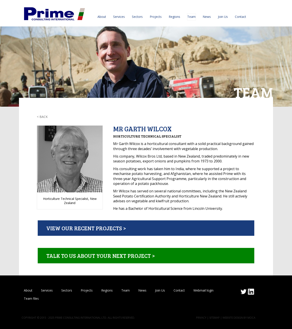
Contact (240, 17)
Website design (233, 318)
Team (191, 17)
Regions (174, 17)
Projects (156, 17)
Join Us (223, 17)
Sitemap (214, 318)
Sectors (137, 17)
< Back (42, 117)
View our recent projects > (86, 228)
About (101, 17)
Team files (31, 298)
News (207, 17)
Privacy (201, 318)
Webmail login (203, 290)
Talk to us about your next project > (100, 255)
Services (119, 17)
